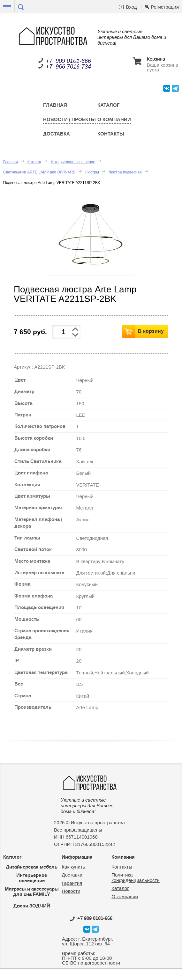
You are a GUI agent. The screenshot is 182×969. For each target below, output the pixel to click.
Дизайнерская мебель (31, 867)
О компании (114, 119)
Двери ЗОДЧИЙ (31, 906)
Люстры (92, 172)
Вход (131, 7)
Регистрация (165, 7)
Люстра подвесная (125, 172)
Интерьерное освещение (73, 162)
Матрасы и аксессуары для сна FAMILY (32, 892)
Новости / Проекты (69, 119)
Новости (71, 891)
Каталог (108, 105)
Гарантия (72, 883)
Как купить (73, 867)
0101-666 (91, 918)
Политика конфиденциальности (135, 877)
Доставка (56, 134)
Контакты (110, 134)
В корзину (151, 330)
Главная (55, 105)
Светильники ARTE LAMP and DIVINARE (39, 172)
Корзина (156, 59)
